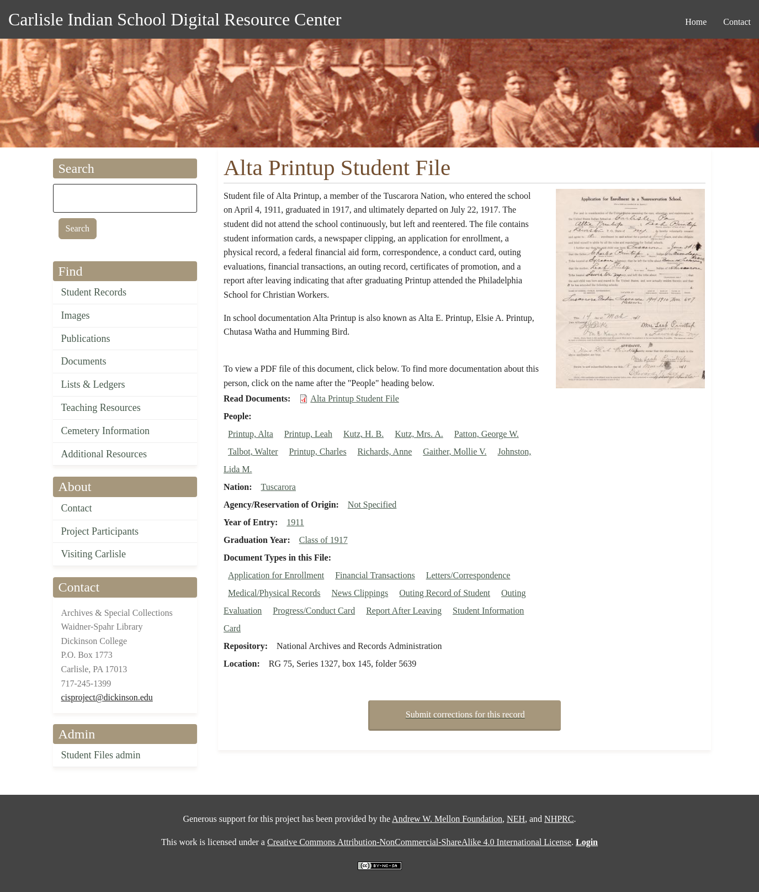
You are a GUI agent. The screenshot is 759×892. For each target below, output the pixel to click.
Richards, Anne (385, 451)
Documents (84, 361)
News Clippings (360, 593)
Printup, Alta (250, 434)
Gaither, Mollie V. (454, 451)
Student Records (94, 292)
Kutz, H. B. (363, 434)
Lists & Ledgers (93, 384)
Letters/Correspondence (468, 575)
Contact (76, 508)
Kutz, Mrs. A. (419, 434)
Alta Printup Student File (354, 398)
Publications (85, 338)
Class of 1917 (323, 540)
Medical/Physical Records (274, 593)
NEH (516, 819)
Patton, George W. (486, 434)
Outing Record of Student (444, 593)
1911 (295, 522)
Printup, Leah (308, 434)
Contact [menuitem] (737, 22)
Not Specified (372, 504)
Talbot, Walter (253, 451)
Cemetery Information (105, 430)
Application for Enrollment (276, 575)
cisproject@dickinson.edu (107, 697)
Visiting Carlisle (93, 554)
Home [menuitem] (696, 22)
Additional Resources (104, 454)
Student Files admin (101, 755)
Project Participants (100, 531)
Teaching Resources (101, 407)
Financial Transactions (375, 575)
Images (75, 315)
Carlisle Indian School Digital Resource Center (174, 19)
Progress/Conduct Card (314, 610)
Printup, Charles (318, 451)
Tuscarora (278, 487)
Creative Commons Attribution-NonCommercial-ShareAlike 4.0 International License (419, 842)
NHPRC (559, 819)
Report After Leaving (404, 610)
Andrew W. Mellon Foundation (447, 819)
